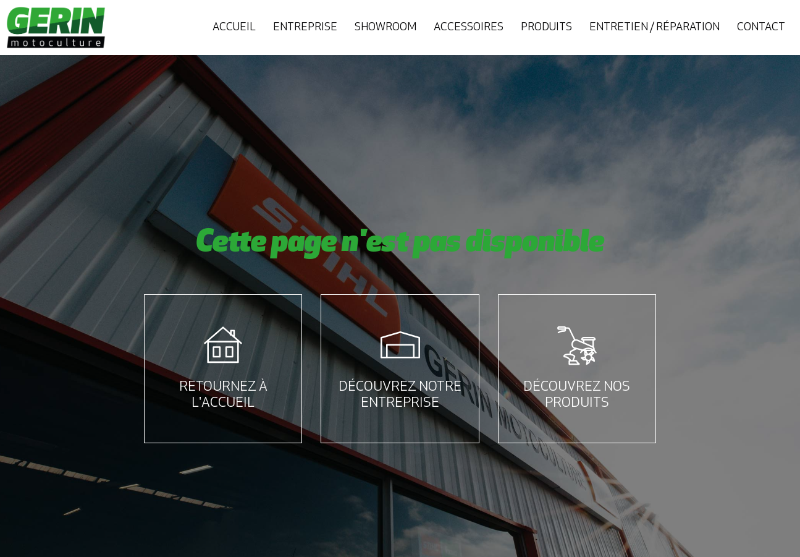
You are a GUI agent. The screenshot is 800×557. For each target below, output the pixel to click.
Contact (761, 27)
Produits (546, 27)
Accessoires (468, 27)
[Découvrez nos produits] (577, 345)
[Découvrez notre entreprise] (400, 345)
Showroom (385, 27)
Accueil (234, 27)
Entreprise (305, 27)
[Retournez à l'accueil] (223, 345)
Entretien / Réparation (654, 27)
